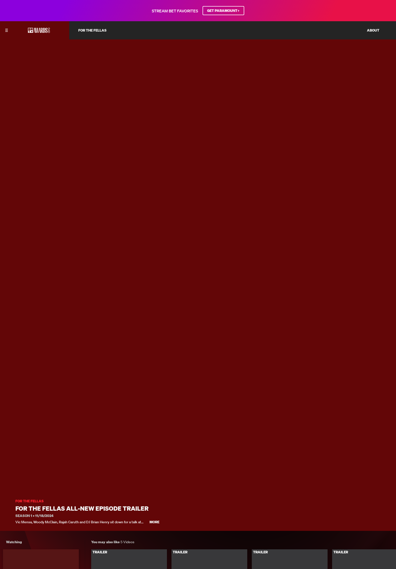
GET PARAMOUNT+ (223, 10)
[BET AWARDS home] (39, 31)
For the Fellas (29, 501)
